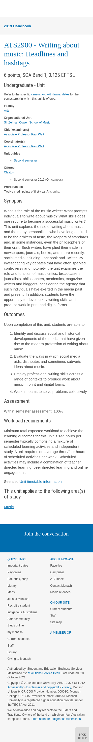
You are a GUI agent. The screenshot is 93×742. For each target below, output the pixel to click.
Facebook (41, 543)
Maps (11, 592)
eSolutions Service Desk (44, 673)
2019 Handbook (17, 26)
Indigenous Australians (22, 612)
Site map (56, 622)
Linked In (21, 543)
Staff (10, 645)
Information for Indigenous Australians (56, 719)
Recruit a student (18, 605)
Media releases (60, 592)
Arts (6, 110)
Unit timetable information (41, 481)
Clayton (9, 172)
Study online (15, 625)
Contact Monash (61, 585)
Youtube (70, 543)
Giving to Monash (19, 658)
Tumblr (60, 543)
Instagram (11, 543)
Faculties (56, 565)
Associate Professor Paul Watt (24, 134)
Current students (18, 639)
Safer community (18, 619)
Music (9, 507)
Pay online (14, 572)
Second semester (25, 160)
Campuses (57, 572)
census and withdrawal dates (50, 94)
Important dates (17, 565)
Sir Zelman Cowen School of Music (27, 122)
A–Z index (57, 579)
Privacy (66, 687)
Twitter (32, 543)
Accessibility (15, 687)
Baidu (81, 543)
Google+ (50, 543)
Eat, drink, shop (17, 579)
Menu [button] (6, 9)
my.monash (15, 632)
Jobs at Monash (18, 599)
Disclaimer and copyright (42, 687)
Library (12, 585)
